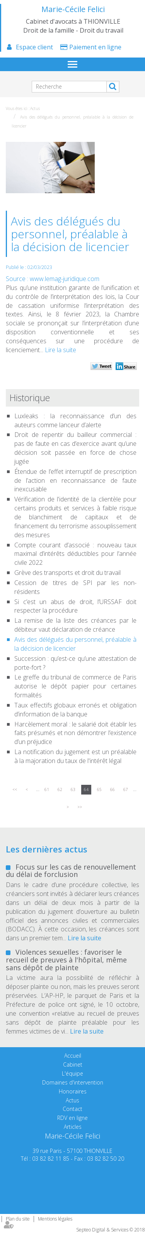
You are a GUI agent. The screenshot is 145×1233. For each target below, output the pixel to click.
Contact (72, 1108)
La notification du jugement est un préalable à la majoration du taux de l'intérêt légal (75, 756)
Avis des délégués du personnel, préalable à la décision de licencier (75, 644)
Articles (73, 1126)
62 (60, 789)
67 (125, 789)
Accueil (72, 1055)
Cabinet (72, 1064)
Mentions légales (55, 1219)
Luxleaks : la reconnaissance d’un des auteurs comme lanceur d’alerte (75, 420)
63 (73, 789)
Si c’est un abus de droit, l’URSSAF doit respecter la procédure (75, 606)
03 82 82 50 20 (105, 1158)
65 (99, 789)
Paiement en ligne (95, 47)
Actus (35, 108)
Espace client (34, 47)
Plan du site (18, 1219)
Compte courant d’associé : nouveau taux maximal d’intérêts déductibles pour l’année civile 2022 (75, 554)
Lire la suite (60, 350)
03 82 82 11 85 (50, 1158)
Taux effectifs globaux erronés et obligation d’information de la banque (75, 709)
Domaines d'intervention (72, 1082)
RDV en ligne (72, 1117)
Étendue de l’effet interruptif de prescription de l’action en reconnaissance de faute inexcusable (75, 480)
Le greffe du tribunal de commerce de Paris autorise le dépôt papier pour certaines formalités (75, 686)
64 (86, 789)
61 (46, 789)
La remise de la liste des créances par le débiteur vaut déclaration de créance (75, 625)
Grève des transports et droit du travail (67, 572)
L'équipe (72, 1073)
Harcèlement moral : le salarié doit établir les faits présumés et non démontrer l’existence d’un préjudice (75, 733)
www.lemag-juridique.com (64, 278)
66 (112, 789)
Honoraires (73, 1091)
